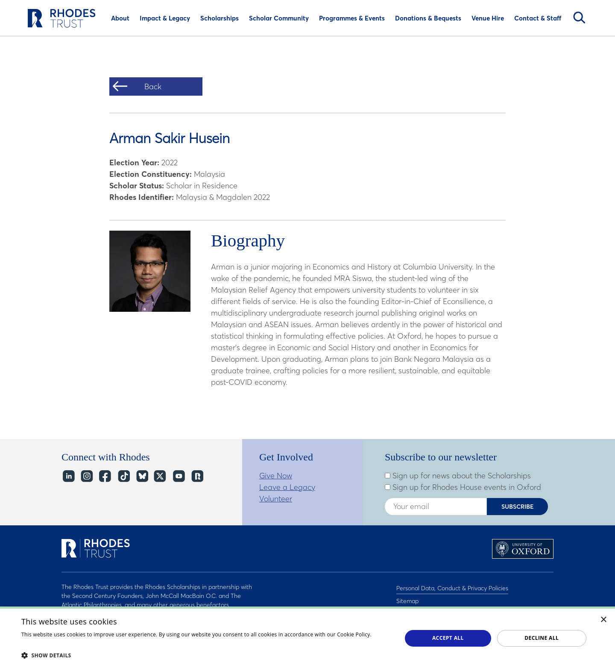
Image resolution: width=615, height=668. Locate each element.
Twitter (160, 476)
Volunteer (275, 499)
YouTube (178, 476)
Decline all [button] (541, 638)
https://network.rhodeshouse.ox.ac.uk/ (196, 476)
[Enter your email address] (435, 506)
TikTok (123, 476)
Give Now (275, 475)
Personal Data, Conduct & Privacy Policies (452, 587)
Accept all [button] (448, 638)
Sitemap (407, 598)
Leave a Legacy (287, 487)
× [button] (603, 620)
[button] (206, 655)
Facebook (104, 476)
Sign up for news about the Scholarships (458, 475)
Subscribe (517, 506)
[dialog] (307, 637)
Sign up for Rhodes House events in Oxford (463, 487)
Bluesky (141, 476)
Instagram (86, 476)
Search (579, 17)
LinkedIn (68, 476)
